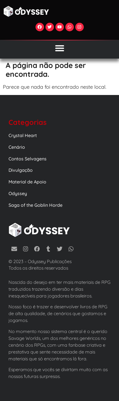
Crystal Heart (23, 135)
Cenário (17, 147)
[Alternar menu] (59, 48)
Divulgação (21, 170)
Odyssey (18, 193)
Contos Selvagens (28, 159)
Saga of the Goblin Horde (35, 205)
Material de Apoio (27, 182)
